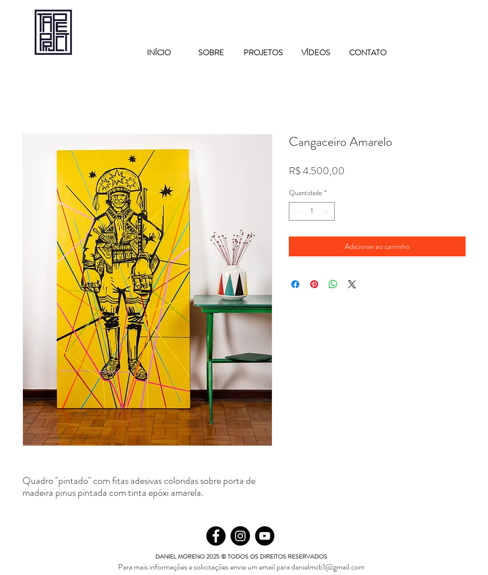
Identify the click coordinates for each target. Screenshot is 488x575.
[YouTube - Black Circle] (264, 536)
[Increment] (327, 211)
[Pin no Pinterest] (314, 284)
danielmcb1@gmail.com (328, 567)
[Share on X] (352, 284)
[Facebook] (216, 536)
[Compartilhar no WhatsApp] (333, 284)
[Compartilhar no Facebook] (295, 284)
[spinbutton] (312, 211)
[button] (263, 48)
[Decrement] (296, 211)
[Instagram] (240, 536)
